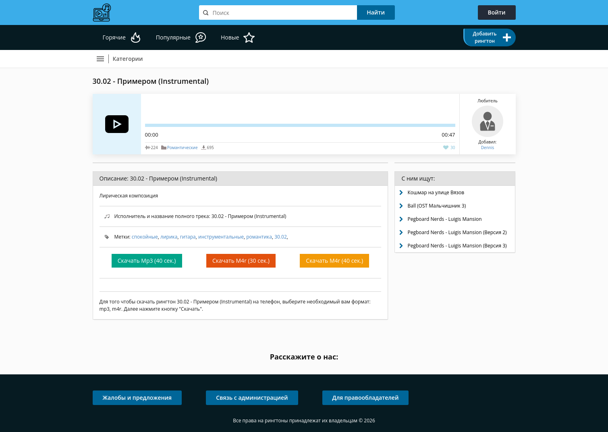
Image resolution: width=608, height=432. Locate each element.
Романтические (182, 147)
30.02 (280, 236)
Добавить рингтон (484, 37)
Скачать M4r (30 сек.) (241, 260)
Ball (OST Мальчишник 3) (436, 205)
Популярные (173, 37)
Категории (128, 58)
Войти (497, 12)
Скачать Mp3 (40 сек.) (147, 260)
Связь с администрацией (252, 397)
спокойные (145, 236)
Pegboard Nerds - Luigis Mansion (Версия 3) (456, 245)
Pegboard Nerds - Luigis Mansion (444, 219)
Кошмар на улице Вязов (435, 192)
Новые (230, 37)
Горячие (114, 37)
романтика (259, 236)
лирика (168, 236)
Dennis (487, 147)
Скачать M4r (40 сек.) (334, 260)
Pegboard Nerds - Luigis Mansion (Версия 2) (456, 232)
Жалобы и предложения (137, 397)
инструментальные (221, 236)
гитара (188, 236)
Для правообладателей (365, 397)
